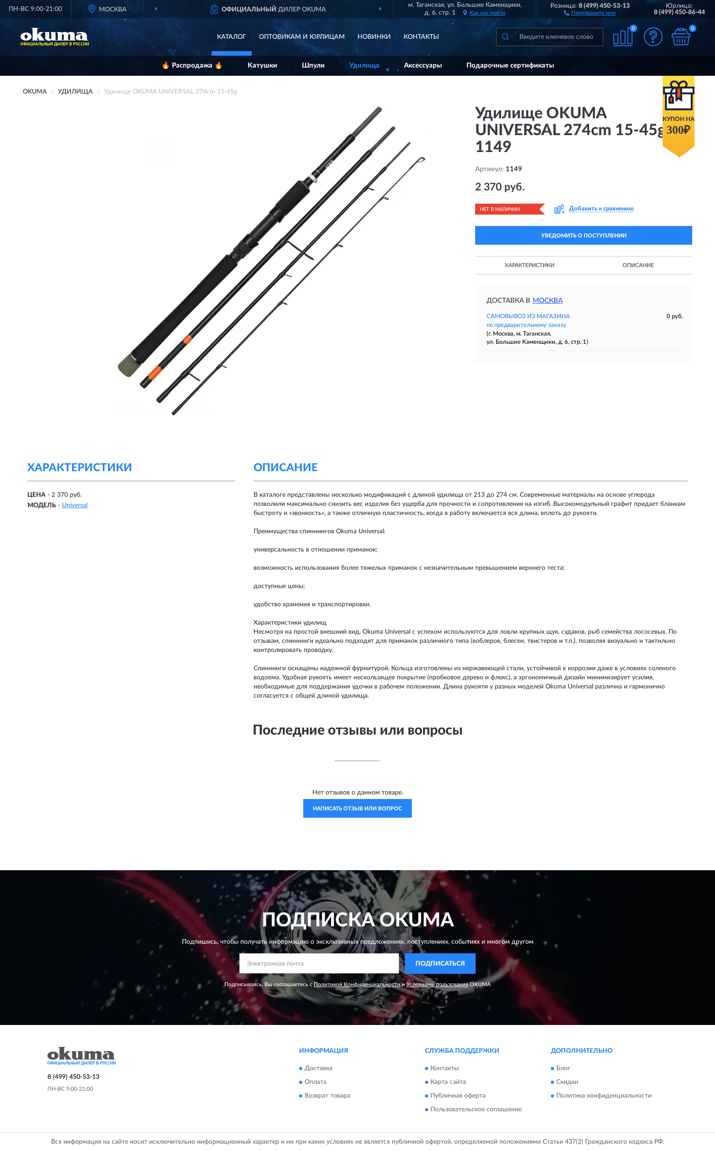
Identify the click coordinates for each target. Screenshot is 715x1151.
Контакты (421, 37)
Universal (75, 505)
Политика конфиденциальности (604, 1096)
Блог (563, 1069)
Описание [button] (638, 265)
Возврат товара (327, 1096)
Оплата (315, 1082)
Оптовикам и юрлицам (302, 37)
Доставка (318, 1069)
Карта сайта (448, 1082)
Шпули (313, 65)
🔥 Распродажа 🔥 (192, 65)
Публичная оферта (458, 1096)
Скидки (567, 1082)
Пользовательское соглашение (476, 1110)
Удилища (364, 65)
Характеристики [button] (529, 265)
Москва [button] (548, 300)
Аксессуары (423, 65)
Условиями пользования (437, 984)
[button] (590, 12)
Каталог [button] (231, 37)
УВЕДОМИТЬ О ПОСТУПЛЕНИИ (584, 235)
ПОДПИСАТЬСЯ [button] (440, 964)
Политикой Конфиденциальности (357, 984)
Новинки (374, 37)
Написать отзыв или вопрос (357, 808)
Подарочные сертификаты (510, 65)
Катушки (262, 65)
